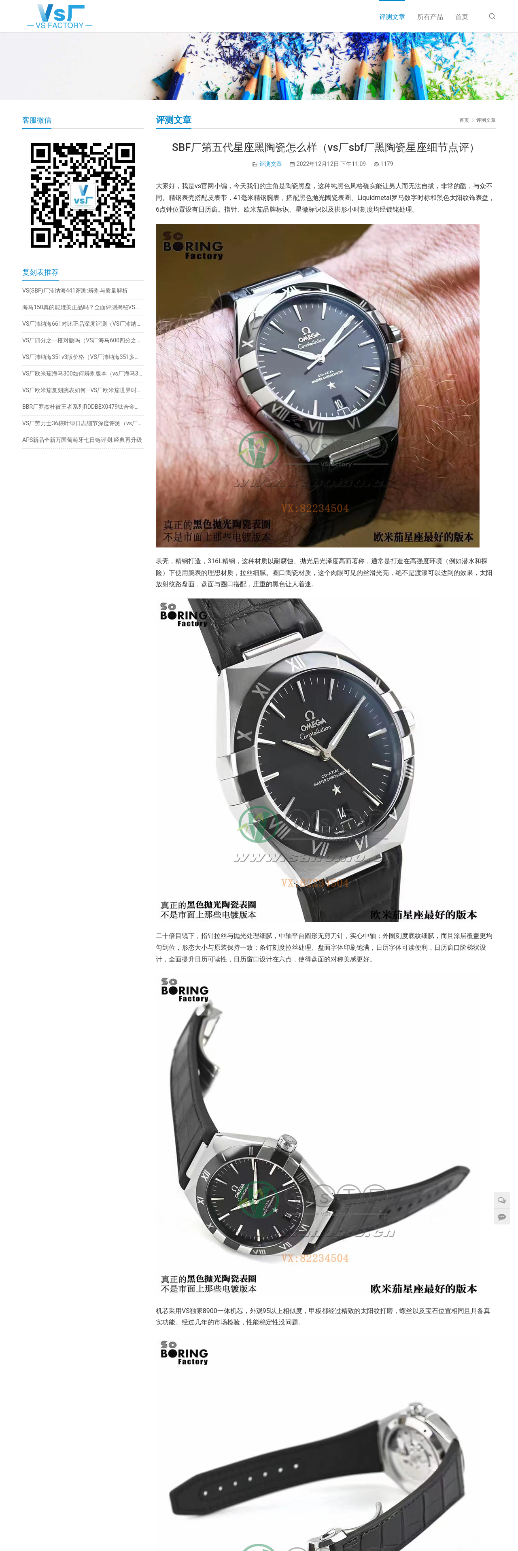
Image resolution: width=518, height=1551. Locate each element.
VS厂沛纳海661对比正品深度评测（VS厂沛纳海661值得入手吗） (83, 323)
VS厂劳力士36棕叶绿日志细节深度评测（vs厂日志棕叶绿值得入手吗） (83, 423)
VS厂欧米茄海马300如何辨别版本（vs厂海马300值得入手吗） (83, 373)
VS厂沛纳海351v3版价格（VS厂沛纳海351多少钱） (83, 357)
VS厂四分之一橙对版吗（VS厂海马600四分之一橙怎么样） (83, 340)
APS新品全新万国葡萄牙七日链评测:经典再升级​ (82, 440)
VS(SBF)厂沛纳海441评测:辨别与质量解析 (75, 290)
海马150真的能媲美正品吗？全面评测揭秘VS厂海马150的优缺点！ (83, 307)
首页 (461, 17)
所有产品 (430, 17)
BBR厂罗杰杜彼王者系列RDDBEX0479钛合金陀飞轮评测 (83, 406)
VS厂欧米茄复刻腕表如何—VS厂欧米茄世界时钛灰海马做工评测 (83, 390)
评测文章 (392, 17)
